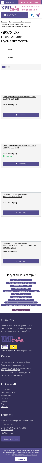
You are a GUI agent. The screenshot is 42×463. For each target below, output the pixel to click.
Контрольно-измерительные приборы (15, 362)
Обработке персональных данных (24, 455)
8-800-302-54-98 (7, 430)
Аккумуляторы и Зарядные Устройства (21, 291)
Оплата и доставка (8, 392)
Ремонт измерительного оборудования (16, 373)
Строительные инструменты (11, 375)
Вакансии (4, 407)
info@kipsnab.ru (24, 10)
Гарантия (4, 401)
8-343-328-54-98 (31, 6)
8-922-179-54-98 (7, 428)
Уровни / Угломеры (21, 297)
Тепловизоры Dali (21, 289)
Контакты (4, 398)
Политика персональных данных (12, 351)
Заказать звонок (10, 439)
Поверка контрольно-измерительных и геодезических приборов (16, 369)
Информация (6, 395)
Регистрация (33, 2)
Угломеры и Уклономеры (21, 300)
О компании (5, 389)
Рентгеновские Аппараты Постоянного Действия (21, 305)
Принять (21, 459)
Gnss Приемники (21, 294)
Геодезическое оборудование (12, 365)
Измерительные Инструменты (21, 283)
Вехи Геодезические (21, 280)
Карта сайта (28, 351)
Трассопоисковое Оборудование (21, 302)
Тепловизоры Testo (21, 286)
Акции (3, 404)
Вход (25, 2)
